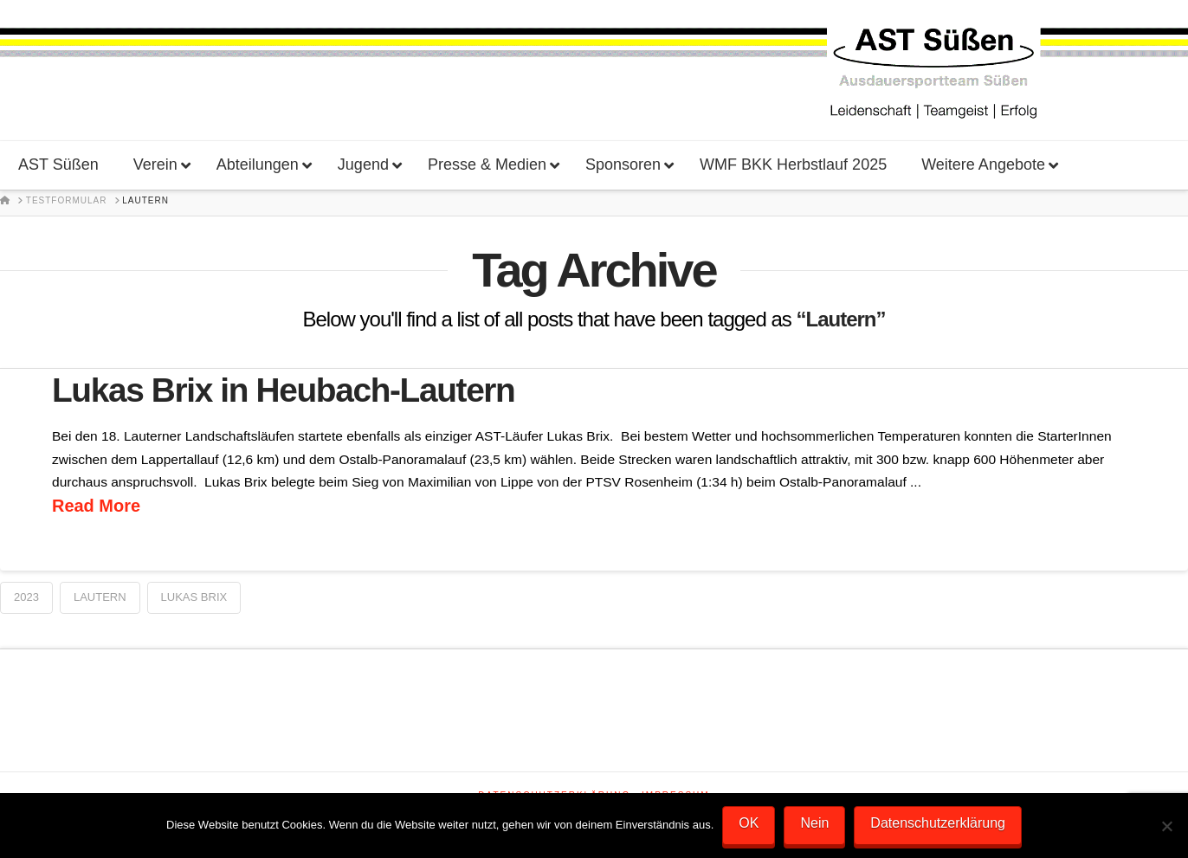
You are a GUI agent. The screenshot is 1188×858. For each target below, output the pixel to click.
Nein (814, 823)
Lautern (100, 596)
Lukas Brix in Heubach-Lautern (283, 390)
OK (749, 823)
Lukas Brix (194, 596)
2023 (26, 596)
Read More (96, 505)
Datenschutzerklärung (937, 823)
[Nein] (1166, 826)
